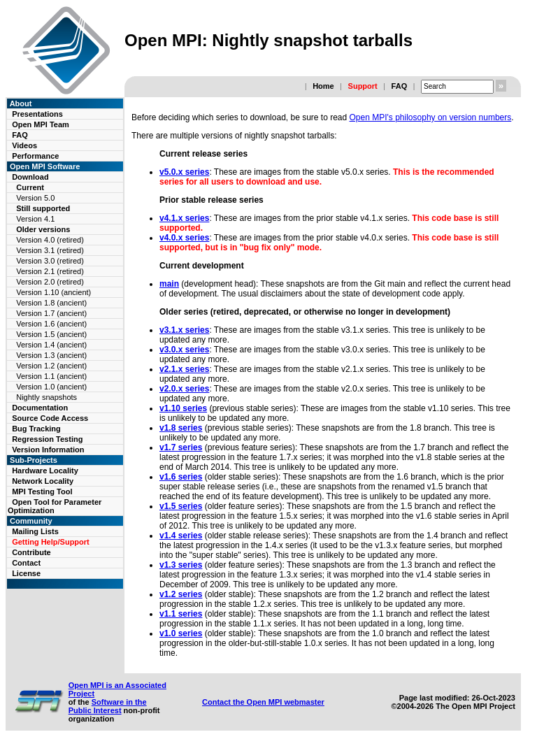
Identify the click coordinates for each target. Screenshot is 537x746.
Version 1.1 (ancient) (51, 376)
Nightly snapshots (46, 397)
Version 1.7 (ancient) (51, 313)
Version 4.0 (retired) (50, 240)
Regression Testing (47, 439)
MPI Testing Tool (42, 491)
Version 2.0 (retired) (50, 282)
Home (323, 86)
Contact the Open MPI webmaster (263, 702)
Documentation (40, 407)
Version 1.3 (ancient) (51, 355)
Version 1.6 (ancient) (51, 324)
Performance (35, 156)
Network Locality (42, 481)
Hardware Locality (45, 470)
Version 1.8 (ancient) (51, 303)
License (26, 573)
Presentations (37, 114)
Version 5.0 (35, 198)
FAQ (400, 86)
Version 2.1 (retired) (50, 271)
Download (30, 177)
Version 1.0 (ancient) (51, 386)
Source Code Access (50, 418)
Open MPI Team (40, 124)
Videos (24, 145)
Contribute (31, 552)
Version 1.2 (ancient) (51, 365)
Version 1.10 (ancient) (53, 292)
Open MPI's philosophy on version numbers (431, 117)
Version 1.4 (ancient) (51, 344)
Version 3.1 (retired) (50, 250)
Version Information (48, 449)
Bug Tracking (36, 428)
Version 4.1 (35, 219)
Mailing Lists (35, 531)
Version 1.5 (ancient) (51, 334)
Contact (26, 563)
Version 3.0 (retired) (50, 261)
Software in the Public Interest (108, 706)
